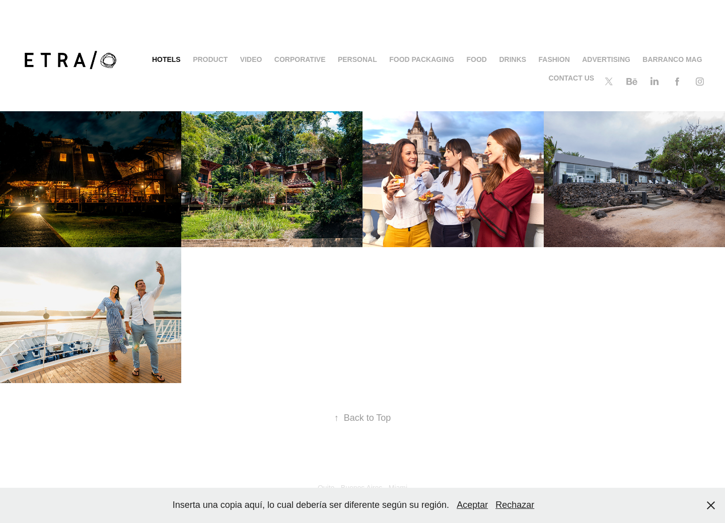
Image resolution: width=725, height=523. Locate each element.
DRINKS (512, 59)
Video (251, 59)
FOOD (477, 59)
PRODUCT (210, 59)
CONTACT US (571, 78)
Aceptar (472, 505)
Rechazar (514, 505)
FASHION (554, 59)
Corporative (300, 59)
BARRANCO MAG (672, 59)
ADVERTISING (606, 59)
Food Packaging (421, 59)
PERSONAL (357, 59)
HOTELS (166, 59)
